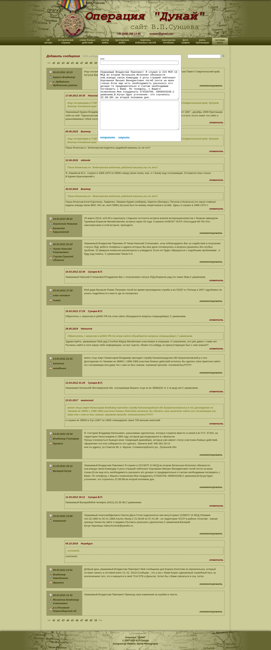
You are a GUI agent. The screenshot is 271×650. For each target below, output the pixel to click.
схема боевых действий (87, 41)
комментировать (211, 85)
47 (81, 62)
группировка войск (122, 41)
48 (86, 62)
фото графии (185, 41)
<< (49, 62)
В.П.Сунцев (142, 640)
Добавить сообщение (63, 56)
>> (100, 620)
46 (77, 62)
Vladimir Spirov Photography (142, 643)
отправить (107, 148)
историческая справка (66, 41)
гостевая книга (220, 41)
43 (63, 62)
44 (67, 62)
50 (95, 62)
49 (91, 62)
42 (58, 62)
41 (54, 62)
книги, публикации (202, 41)
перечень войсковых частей (145, 41)
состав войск (105, 41)
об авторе (48, 41)
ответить (216, 122)
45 (72, 62)
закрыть (124, 148)
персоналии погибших (168, 41)
